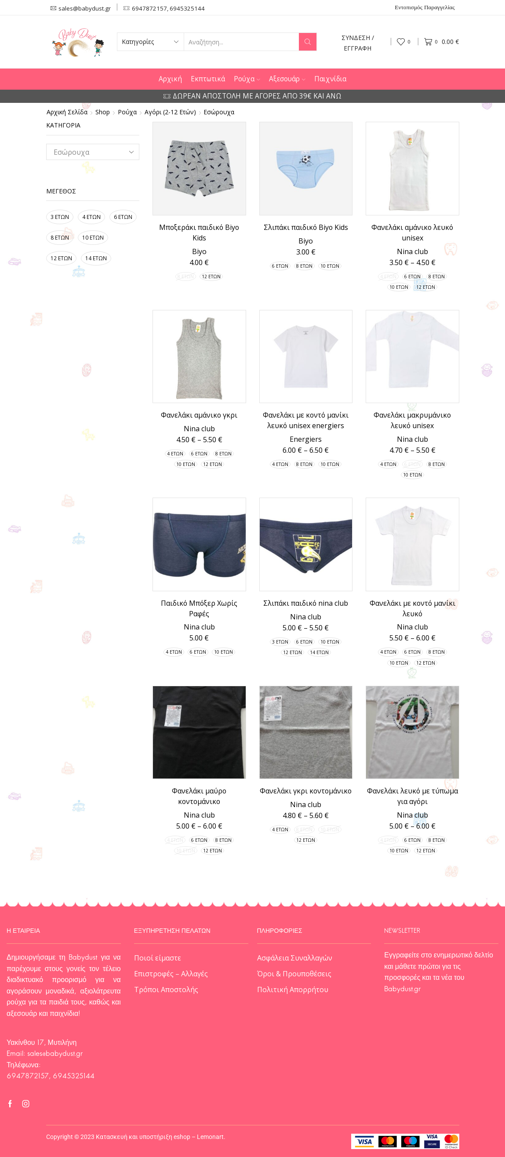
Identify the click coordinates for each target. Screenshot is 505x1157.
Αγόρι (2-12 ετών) (170, 112)
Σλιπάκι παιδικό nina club (305, 603)
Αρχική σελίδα (67, 112)
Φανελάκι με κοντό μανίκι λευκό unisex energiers (306, 420)
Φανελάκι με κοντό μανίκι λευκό (412, 608)
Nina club (412, 251)
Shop (102, 112)
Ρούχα (247, 79)
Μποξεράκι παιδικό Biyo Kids (199, 232)
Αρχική (170, 79)
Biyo (199, 251)
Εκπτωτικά (208, 79)
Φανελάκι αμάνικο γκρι (199, 415)
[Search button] (307, 42)
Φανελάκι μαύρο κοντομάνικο (199, 796)
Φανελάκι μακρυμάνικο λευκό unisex (412, 420)
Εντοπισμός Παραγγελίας (424, 7)
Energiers (306, 439)
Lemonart (210, 1136)
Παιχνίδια (330, 79)
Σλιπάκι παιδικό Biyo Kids (306, 227)
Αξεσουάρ (287, 79)
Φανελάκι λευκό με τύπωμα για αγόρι (412, 796)
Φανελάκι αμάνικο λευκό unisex (412, 232)
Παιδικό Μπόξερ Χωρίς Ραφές (199, 608)
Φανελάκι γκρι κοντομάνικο (306, 791)
